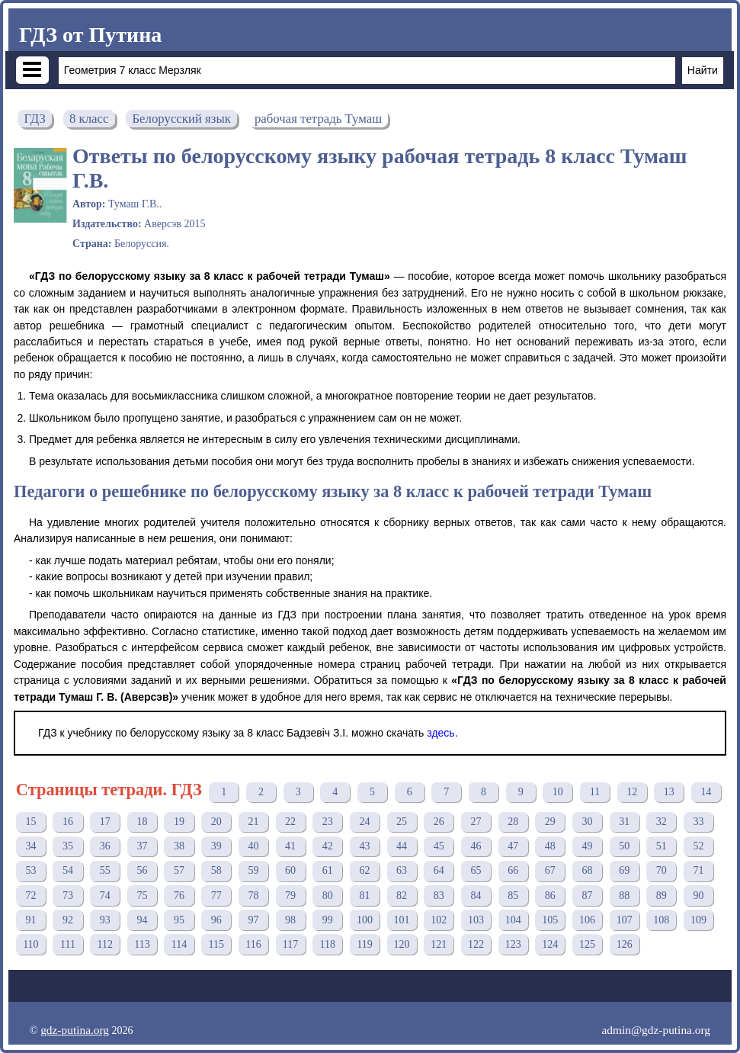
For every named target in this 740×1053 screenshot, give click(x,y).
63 (401, 870)
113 (141, 944)
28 (513, 821)
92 (67, 920)
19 (179, 821)
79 (290, 895)
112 (104, 944)
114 (179, 944)
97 (253, 920)
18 (141, 821)
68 (586, 870)
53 (30, 870)
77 (216, 895)
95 (179, 920)
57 (179, 870)
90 (698, 895)
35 (67, 846)
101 (402, 920)
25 (401, 821)
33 (698, 821)
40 (253, 846)
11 (595, 792)
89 (661, 895)
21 (253, 821)
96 (216, 920)
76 (179, 895)
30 (586, 821)
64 (439, 870)
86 (550, 895)
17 (105, 821)
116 (253, 944)
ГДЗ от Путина (90, 35)
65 (475, 870)
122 (476, 944)
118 (327, 944)
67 (550, 870)
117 (290, 944)
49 (586, 846)
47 (513, 846)
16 (67, 821)
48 (550, 846)
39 (216, 846)
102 (439, 920)
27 (475, 821)
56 (141, 870)
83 (439, 895)
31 (624, 821)
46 (475, 846)
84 (475, 895)
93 (105, 920)
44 (401, 846)
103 (476, 920)
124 (550, 944)
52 (698, 846)
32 (661, 821)
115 (216, 944)
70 (661, 870)
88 (624, 895)
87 (586, 895)
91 (30, 920)
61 (327, 870)
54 (67, 870)
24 (364, 821)
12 (631, 792)
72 (30, 895)
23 (327, 821)
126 (625, 944)
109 (698, 920)
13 (669, 792)
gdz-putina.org (74, 1029)
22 (290, 821)
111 (67, 944)
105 (550, 920)
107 (625, 920)
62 (364, 870)
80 (327, 895)
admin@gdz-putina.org (655, 1029)
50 (624, 846)
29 (550, 821)
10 (558, 792)
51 (661, 846)
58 (216, 870)
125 (587, 944)
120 (402, 944)
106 (587, 920)
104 (513, 920)
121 (439, 944)
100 (365, 920)
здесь (440, 733)
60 (290, 870)
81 (364, 895)
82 (401, 895)
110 (30, 944)
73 (67, 895)
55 (105, 870)
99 (327, 920)
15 (30, 821)
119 (364, 944)
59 (253, 870)
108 (661, 920)
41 (290, 846)
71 (698, 870)
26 (439, 821)
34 (30, 846)
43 (364, 846)
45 (439, 846)
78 (253, 895)
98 (290, 920)
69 (624, 870)
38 (179, 846)
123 (513, 944)
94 (141, 920)
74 (105, 895)
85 (513, 895)
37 (141, 846)
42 (327, 846)
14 (706, 792)
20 (216, 821)
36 (105, 846)
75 (141, 895)
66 (513, 870)
